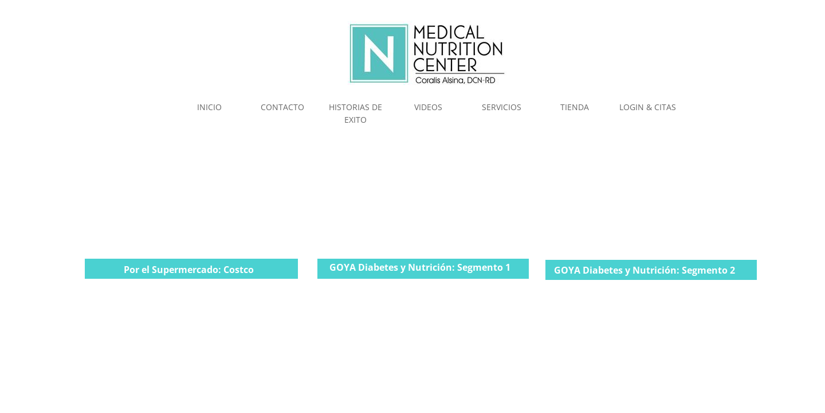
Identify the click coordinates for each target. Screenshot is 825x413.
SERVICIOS (501, 107)
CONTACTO (282, 107)
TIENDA (574, 107)
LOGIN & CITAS (647, 107)
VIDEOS (428, 107)
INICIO (209, 107)
